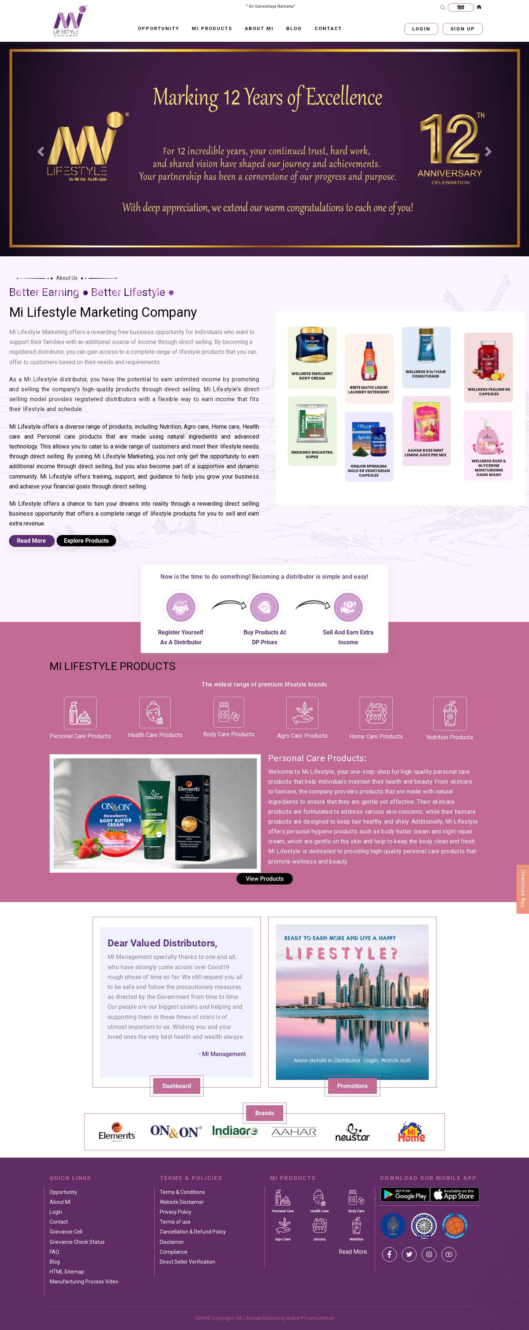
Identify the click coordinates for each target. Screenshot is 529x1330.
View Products (265, 878)
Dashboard (176, 1085)
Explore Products (86, 540)
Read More (32, 540)
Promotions (352, 1085)
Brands (264, 1113)
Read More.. (354, 1251)
